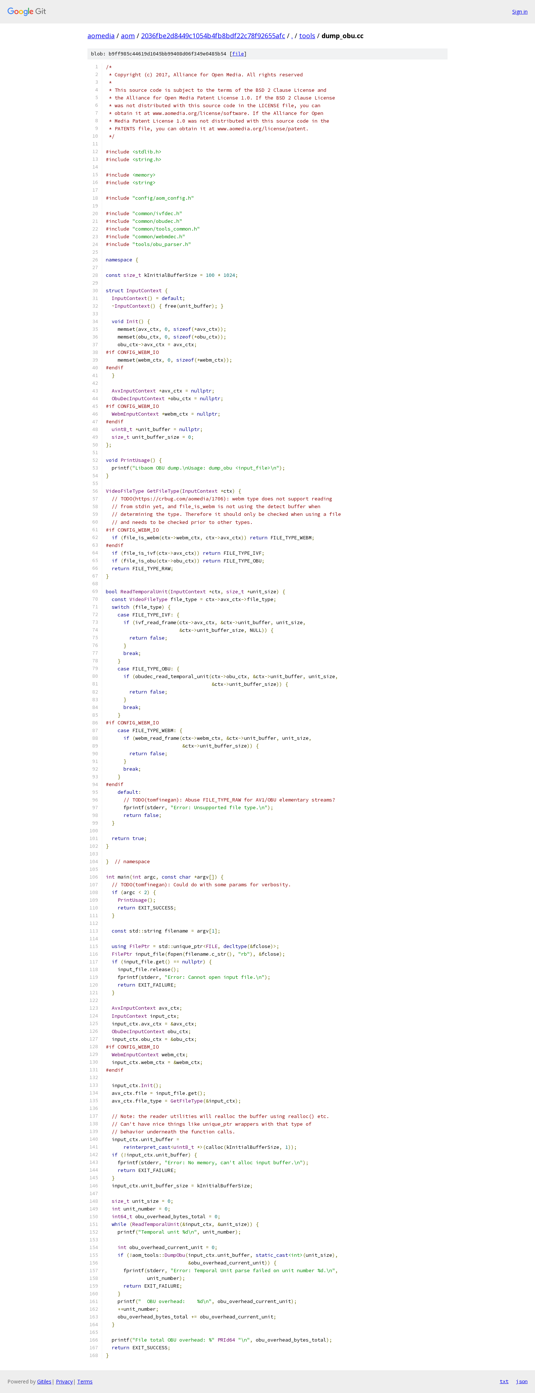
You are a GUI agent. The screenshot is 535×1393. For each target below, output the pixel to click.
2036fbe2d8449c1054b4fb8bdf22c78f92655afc (213, 35)
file (238, 54)
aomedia (101, 35)
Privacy (64, 1381)
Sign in (520, 11)
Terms (85, 1381)
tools (307, 35)
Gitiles (44, 1381)
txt (504, 1381)
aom (128, 35)
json (522, 1381)
